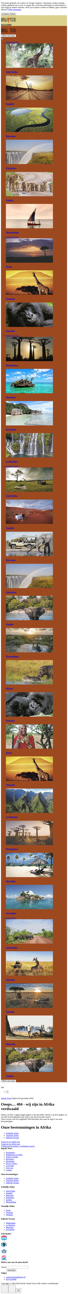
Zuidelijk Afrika (12, 1133)
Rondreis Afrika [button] (12, 466)
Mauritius (9, 1227)
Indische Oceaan (12, 1138)
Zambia (9, 1200)
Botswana (10, 1195)
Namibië (9, 1193)
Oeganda (9, 1215)
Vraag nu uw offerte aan (10, 1142)
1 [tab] (7, 1092)
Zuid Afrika (10, 1191)
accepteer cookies (8, 14)
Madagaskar (10, 1223)
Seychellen (10, 1230)
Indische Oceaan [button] (12, 336)
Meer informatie (14, 10)
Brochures (10, 1159)
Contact (9, 1170)
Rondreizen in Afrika (14, 1155)
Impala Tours (6, 1098)
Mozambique (11, 1202)
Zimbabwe (10, 1198)
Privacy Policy (11, 1163)
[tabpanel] (34, 1085)
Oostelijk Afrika (12, 1135)
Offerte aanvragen (8, 36)
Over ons (9, 1168)
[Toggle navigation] (2, 38)
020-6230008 (11, 1279)
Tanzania (9, 1212)
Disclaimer (10, 1161)
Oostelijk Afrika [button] (12, 237)
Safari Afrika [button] (11, 918)
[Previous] (4, 1289)
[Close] (18, 1290)
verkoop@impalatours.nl (15, 1277)
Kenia (8, 1210)
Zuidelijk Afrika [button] (12, 42)
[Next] (12, 1289)
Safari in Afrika (12, 1157)
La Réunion (10, 1225)
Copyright (10, 1166)
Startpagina (10, 1153)
